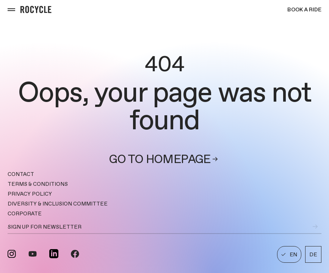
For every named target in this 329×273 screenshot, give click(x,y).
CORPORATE (25, 213)
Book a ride (304, 9)
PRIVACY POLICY (30, 193)
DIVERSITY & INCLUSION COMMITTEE (58, 203)
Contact (21, 174)
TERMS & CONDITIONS (38, 183)
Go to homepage (164, 159)
